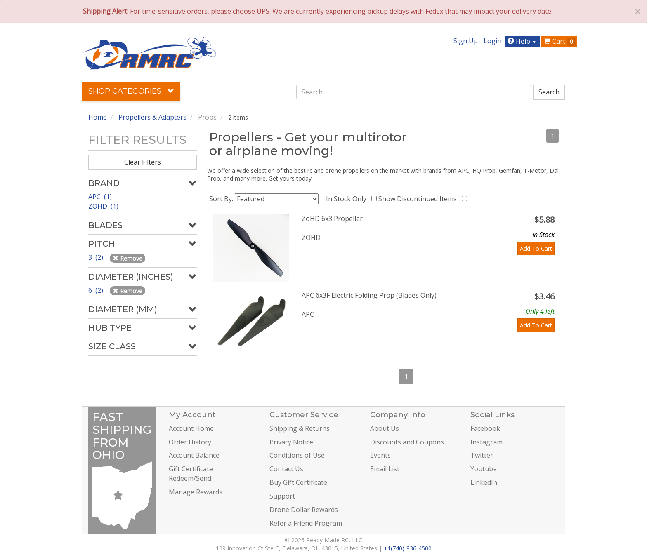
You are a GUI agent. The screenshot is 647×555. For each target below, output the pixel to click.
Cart (560, 41)
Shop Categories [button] (131, 91)
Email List (384, 468)
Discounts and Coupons (407, 442)
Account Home (191, 428)
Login (492, 40)
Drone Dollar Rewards (303, 509)
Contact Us (286, 468)
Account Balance (194, 455)
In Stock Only (348, 198)
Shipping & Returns (299, 428)
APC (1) (100, 196)
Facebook (485, 428)
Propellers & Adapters (152, 117)
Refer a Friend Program (305, 523)
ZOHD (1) (103, 206)
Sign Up (465, 40)
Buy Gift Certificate (298, 482)
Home (97, 117)
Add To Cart (536, 248)
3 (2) (96, 257)
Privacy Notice (291, 442)
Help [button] (523, 41)
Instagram (486, 442)
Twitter (481, 455)
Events (380, 455)
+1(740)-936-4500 (408, 548)
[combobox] (413, 92)
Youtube (483, 468)
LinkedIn (483, 482)
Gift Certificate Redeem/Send (191, 473)
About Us (384, 428)
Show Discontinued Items (419, 198)
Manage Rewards (195, 491)
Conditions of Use (297, 455)
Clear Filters (142, 162)
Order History (190, 442)
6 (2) (96, 290)
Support (282, 496)
